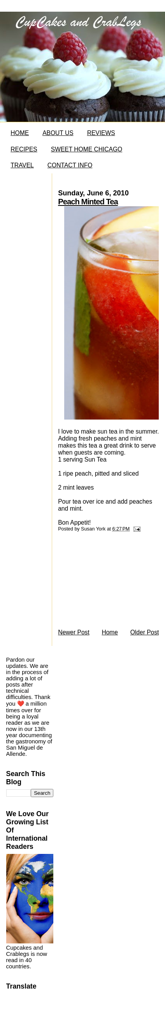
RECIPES (24, 149)
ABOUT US (57, 133)
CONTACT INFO (70, 165)
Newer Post (74, 632)
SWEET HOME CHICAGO (86, 149)
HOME (20, 133)
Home (110, 632)
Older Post (144, 632)
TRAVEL (22, 165)
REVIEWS (101, 133)
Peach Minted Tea (88, 201)
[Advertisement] (105, 582)
